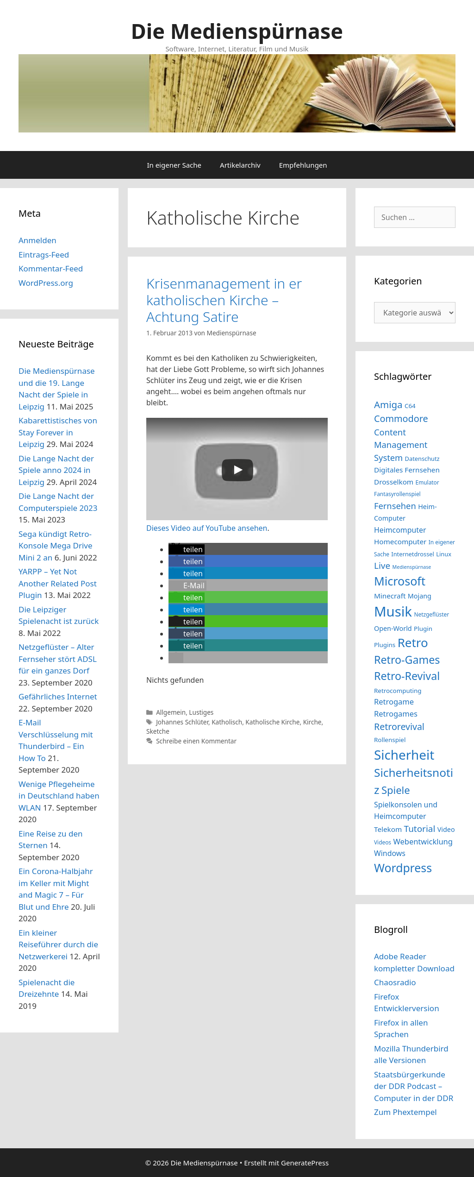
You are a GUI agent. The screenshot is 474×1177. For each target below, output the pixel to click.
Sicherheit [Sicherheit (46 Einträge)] (404, 754)
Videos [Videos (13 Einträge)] (382, 842)
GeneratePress (305, 1162)
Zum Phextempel (405, 1112)
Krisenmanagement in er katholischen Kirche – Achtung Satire (224, 300)
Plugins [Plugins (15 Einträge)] (384, 645)
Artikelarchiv (240, 165)
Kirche (312, 722)
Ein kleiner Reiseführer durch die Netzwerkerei (58, 944)
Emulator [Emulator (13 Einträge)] (427, 482)
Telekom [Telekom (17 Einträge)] (388, 829)
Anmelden (37, 240)
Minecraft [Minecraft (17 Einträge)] (389, 595)
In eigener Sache (174, 165)
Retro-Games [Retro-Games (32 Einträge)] (407, 659)
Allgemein (171, 712)
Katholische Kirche (272, 722)
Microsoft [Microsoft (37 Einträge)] (399, 581)
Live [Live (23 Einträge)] (382, 566)
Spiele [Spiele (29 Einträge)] (395, 790)
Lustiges (201, 712)
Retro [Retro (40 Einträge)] (413, 642)
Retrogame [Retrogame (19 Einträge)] (394, 701)
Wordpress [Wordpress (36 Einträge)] (403, 867)
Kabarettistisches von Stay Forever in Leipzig (58, 432)
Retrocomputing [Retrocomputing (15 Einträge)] (398, 690)
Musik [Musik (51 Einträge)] (393, 611)
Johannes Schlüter (182, 722)
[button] (186, 549)
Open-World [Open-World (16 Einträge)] (393, 628)
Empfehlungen (303, 165)
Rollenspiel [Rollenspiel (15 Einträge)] (389, 740)
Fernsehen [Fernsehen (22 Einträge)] (395, 505)
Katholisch (227, 722)
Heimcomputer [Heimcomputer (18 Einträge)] (400, 530)
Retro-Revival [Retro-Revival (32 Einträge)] (407, 675)
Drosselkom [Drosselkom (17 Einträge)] (393, 481)
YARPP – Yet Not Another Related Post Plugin (58, 583)
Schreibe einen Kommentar (196, 740)
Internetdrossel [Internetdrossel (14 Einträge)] (412, 554)
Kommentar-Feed (51, 268)
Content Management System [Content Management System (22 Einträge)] (400, 444)
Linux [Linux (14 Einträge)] (443, 554)
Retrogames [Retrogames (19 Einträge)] (396, 713)
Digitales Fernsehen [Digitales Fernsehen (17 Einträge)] (407, 469)
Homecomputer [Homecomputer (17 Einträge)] (400, 541)
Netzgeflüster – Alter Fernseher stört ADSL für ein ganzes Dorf (58, 659)
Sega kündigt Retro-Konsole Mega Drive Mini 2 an (56, 546)
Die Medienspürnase (237, 31)
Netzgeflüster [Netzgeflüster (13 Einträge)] (431, 614)
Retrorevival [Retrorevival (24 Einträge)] (399, 726)
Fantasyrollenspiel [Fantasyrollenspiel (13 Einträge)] (397, 493)
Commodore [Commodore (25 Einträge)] (401, 418)
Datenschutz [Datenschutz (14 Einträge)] (422, 458)
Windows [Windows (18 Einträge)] (389, 853)
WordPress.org (46, 282)
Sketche (157, 731)
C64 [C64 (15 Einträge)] (410, 406)
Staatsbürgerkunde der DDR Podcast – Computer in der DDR (413, 1086)
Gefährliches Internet (58, 696)
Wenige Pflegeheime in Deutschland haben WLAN (59, 796)
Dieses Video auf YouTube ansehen (207, 528)
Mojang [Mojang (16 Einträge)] (419, 596)
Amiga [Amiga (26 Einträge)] (388, 404)
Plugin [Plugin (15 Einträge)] (423, 628)
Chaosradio (395, 982)
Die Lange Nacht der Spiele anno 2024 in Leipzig (56, 470)
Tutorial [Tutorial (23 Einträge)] (420, 829)
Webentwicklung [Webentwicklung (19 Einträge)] (422, 841)
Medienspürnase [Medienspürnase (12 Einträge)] (411, 567)
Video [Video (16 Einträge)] (446, 829)
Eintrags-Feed (44, 254)
